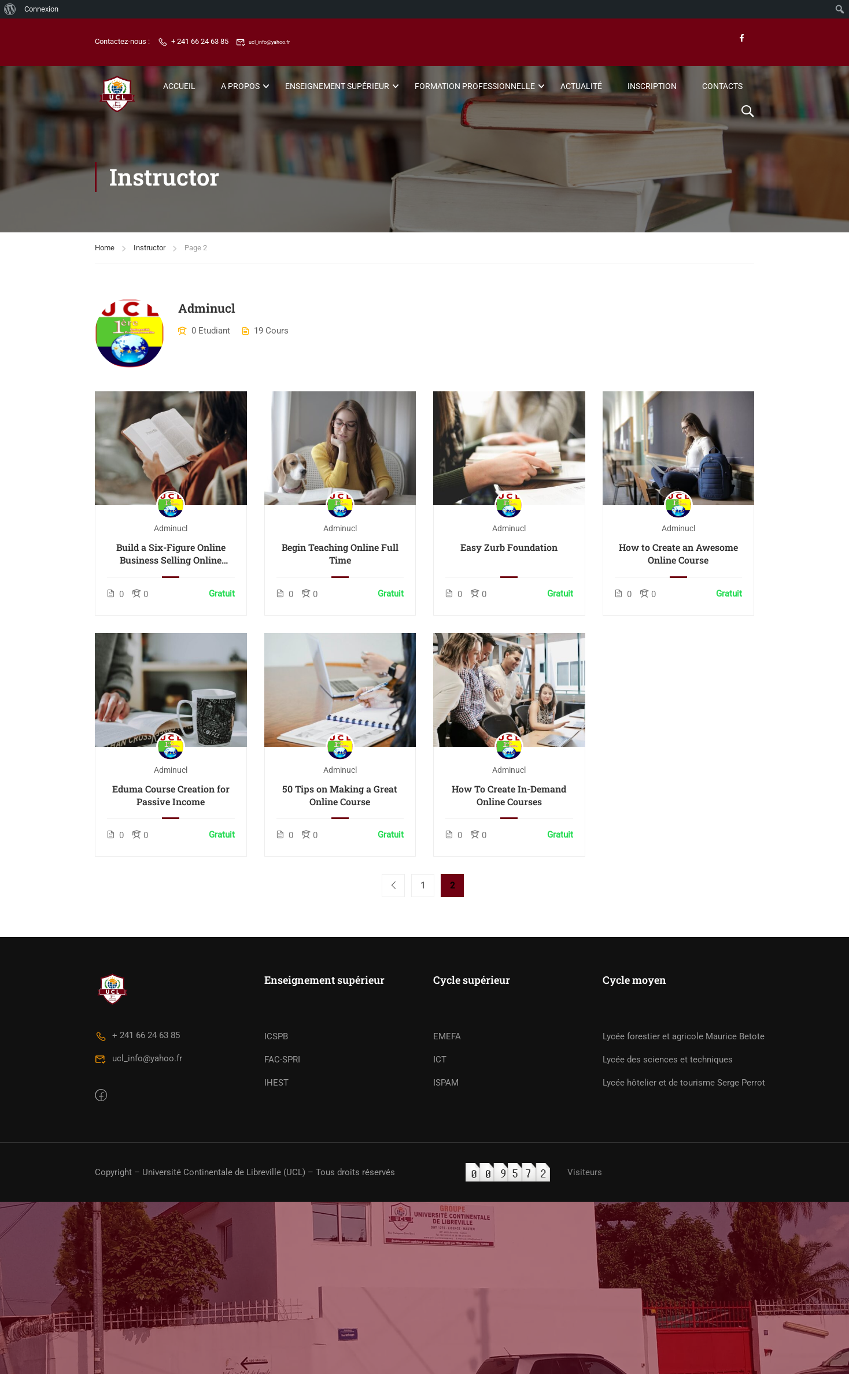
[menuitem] (10, 9)
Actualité (581, 86)
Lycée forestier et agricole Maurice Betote (684, 1228)
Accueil (179, 86)
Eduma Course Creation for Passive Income (171, 794)
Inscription (652, 86)
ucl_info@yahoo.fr (272, 42)
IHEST (276, 1274)
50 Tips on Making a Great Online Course (339, 794)
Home (105, 247)
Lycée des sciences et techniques (668, 1251)
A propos (240, 86)
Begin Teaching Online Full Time (340, 552)
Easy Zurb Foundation (509, 546)
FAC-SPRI (282, 1251)
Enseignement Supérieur (337, 86)
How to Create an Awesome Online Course (678, 552)
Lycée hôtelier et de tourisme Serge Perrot (684, 1274)
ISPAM (446, 1274)
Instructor (149, 247)
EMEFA (447, 1228)
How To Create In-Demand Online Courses (509, 794)
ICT (439, 1251)
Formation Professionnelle (475, 86)
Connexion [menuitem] (41, 9)
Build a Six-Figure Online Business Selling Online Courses (171, 553)
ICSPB (276, 1228)
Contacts (722, 86)
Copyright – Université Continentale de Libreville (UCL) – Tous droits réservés (245, 1363)
